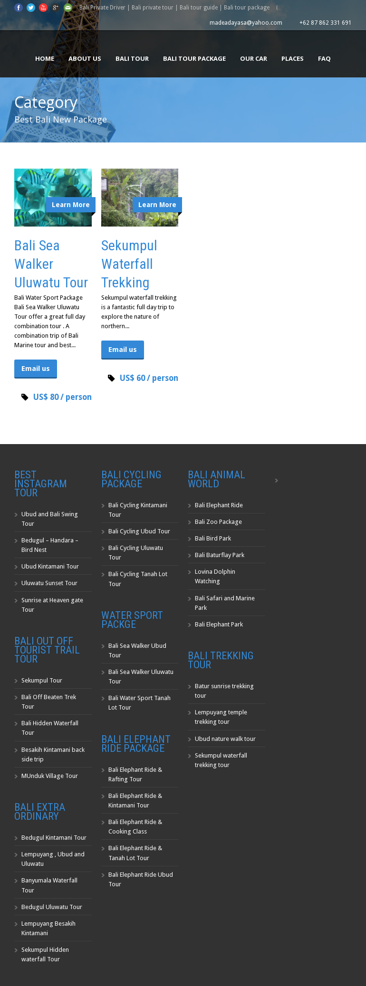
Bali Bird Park (213, 538)
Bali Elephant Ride (219, 505)
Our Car (253, 58)
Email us (35, 368)
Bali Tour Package (194, 58)
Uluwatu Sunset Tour (49, 583)
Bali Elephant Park (219, 624)
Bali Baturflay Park (219, 555)
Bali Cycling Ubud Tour (139, 531)
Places (292, 58)
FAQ (324, 58)
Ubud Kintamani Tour (50, 566)
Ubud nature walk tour (225, 738)
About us (84, 58)
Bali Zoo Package (218, 521)
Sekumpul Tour (41, 680)
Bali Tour (132, 58)
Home (44, 58)
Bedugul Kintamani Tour (54, 837)
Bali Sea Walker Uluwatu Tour (51, 264)
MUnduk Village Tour (49, 775)
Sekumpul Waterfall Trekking (129, 264)
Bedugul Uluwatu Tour (51, 906)
